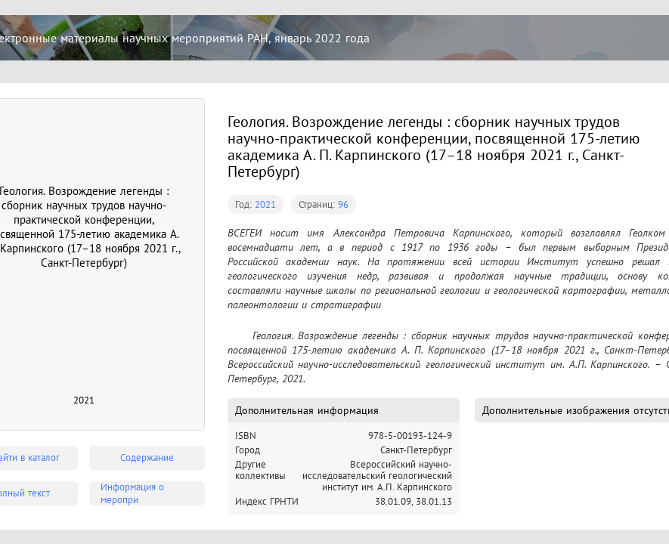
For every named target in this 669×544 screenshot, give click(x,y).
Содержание (147, 457)
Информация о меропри (132, 493)
